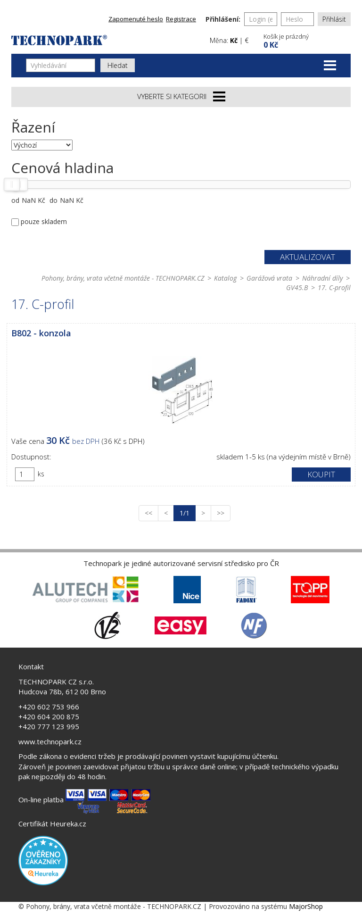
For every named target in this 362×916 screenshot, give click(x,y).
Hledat (117, 65)
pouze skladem (44, 221)
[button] (306, 40)
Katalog (225, 278)
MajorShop (306, 906)
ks (41, 473)
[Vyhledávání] (60, 65)
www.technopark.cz (50, 741)
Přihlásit (334, 19)
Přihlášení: (223, 19)
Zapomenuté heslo (135, 19)
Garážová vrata (269, 278)
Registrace (181, 19)
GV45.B (297, 287)
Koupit (321, 474)
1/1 (188, 512)
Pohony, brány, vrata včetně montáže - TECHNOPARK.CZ (122, 278)
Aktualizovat (307, 256)
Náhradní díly (322, 278)
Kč (234, 40)
